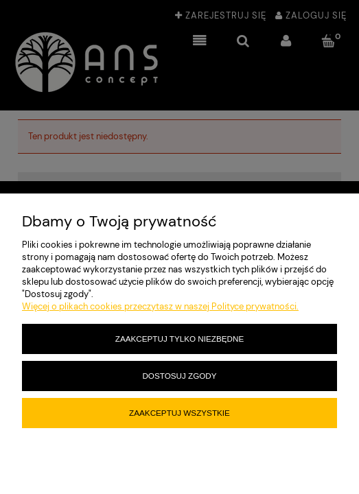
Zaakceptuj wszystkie (179, 412)
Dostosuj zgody (179, 375)
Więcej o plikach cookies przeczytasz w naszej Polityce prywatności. (160, 306)
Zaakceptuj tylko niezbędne (179, 338)
